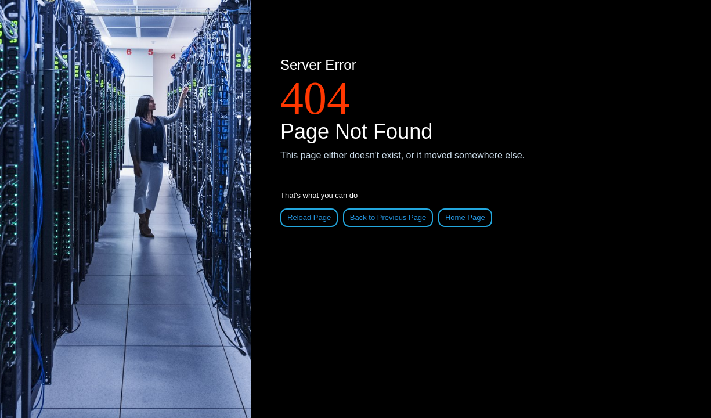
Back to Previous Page (388, 217)
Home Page (465, 217)
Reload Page (309, 217)
